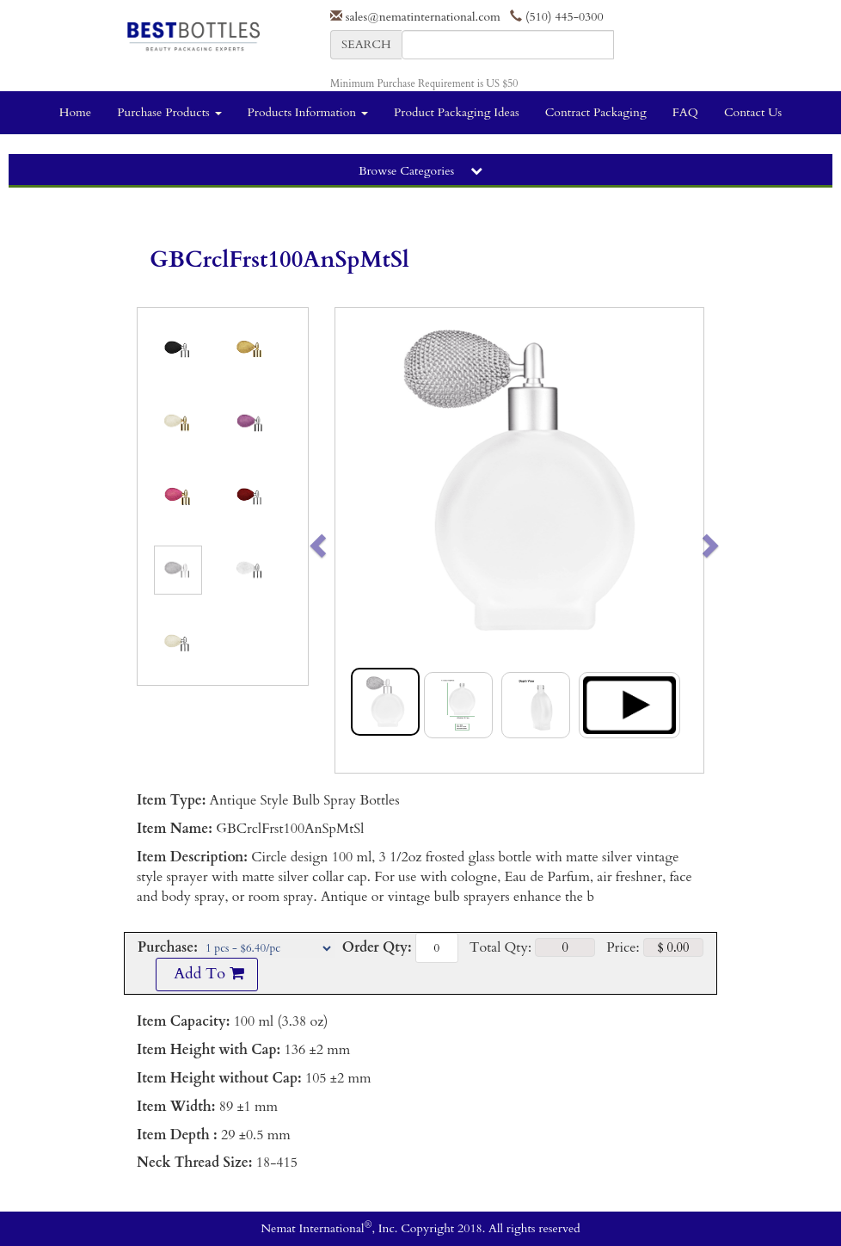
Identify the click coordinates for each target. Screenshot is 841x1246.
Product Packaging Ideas (456, 112)
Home (75, 112)
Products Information (308, 112)
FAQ (685, 112)
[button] (353, 540)
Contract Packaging (596, 112)
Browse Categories (420, 171)
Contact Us (753, 112)
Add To (206, 973)
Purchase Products (169, 112)
